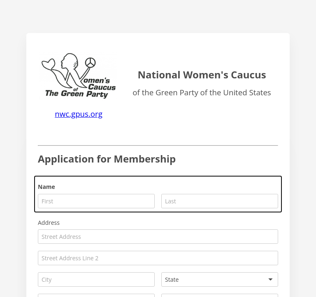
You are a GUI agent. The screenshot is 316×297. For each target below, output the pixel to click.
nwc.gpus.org (78, 113)
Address (49, 222)
